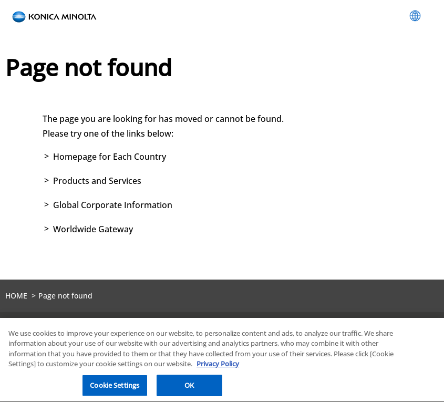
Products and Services (97, 181)
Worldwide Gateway (93, 229)
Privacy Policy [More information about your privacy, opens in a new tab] (218, 364)
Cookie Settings (114, 385)
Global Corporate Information (112, 205)
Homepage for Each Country (109, 156)
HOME (16, 296)
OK (189, 385)
